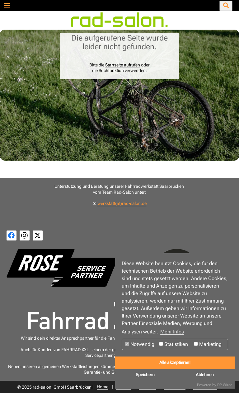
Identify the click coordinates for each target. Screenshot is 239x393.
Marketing (208, 344)
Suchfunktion (111, 70)
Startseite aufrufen (122, 64)
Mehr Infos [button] (172, 332)
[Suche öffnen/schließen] (225, 6)
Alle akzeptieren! (174, 362)
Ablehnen (205, 374)
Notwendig (139, 344)
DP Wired (224, 385)
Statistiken (173, 344)
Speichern (145, 374)
